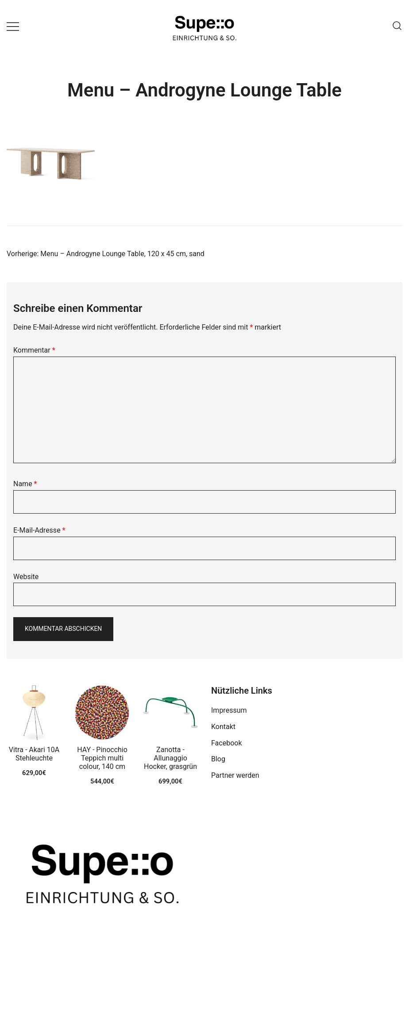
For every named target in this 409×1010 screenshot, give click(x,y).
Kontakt (223, 726)
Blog (218, 759)
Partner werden (235, 775)
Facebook (226, 743)
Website (26, 576)
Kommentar (34, 350)
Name (25, 484)
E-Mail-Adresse (39, 530)
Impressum (229, 710)
